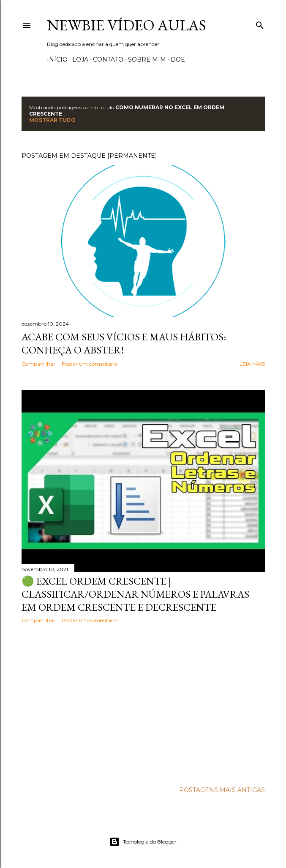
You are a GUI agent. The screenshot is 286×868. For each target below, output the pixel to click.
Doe (178, 59)
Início (57, 59)
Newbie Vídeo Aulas (126, 25)
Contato (108, 59)
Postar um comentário (89, 364)
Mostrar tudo (52, 120)
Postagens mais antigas (222, 790)
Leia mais (252, 364)
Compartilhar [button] (38, 364)
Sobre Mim (147, 59)
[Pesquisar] (260, 23)
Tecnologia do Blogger (143, 842)
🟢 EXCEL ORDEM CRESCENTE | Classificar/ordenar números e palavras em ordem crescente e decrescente (135, 594)
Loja (80, 59)
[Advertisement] (143, 703)
